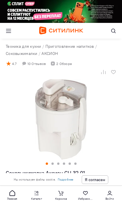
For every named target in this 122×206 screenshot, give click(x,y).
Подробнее (65, 179)
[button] (12, 194)
